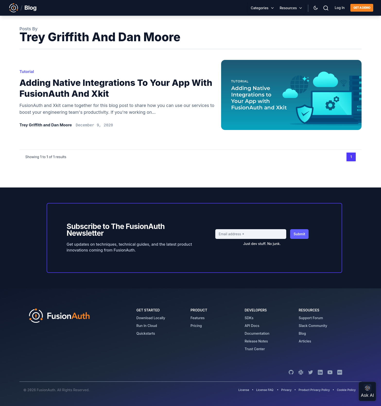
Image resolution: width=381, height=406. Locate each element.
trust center (255, 349)
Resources (288, 8)
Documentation (257, 333)
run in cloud (146, 326)
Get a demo (361, 7)
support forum (311, 318)
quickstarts (145, 333)
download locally (150, 318)
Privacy (286, 390)
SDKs (249, 318)
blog (302, 333)
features (197, 318)
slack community (313, 326)
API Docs (252, 326)
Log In (340, 8)
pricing (196, 326)
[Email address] (250, 234)
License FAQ (264, 390)
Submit (299, 234)
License (244, 390)
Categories (259, 8)
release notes (256, 341)
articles (305, 341)
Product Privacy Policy (314, 390)
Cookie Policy (346, 390)
